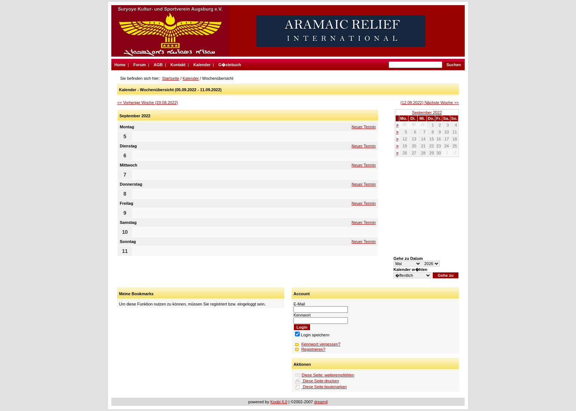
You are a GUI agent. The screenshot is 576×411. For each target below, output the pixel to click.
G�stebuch (230, 64)
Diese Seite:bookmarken (324, 387)
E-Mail (299, 304)
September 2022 (427, 112)
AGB (158, 64)
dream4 (321, 402)
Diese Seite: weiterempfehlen (328, 375)
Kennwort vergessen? (320, 344)
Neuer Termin (364, 127)
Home (120, 64)
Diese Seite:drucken (320, 381)
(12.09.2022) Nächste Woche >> (429, 102)
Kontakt (178, 64)
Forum (139, 64)
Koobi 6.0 (278, 402)
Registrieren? (313, 349)
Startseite (170, 78)
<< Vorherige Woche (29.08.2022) (147, 102)
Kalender (201, 64)
